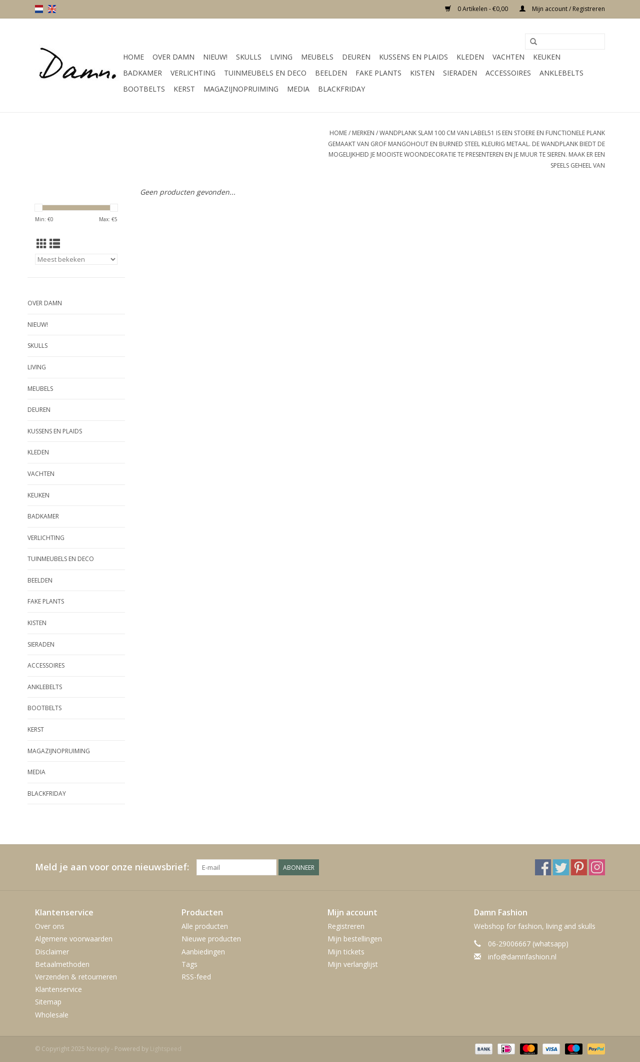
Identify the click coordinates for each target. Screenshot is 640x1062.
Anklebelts (562, 73)
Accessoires (508, 73)
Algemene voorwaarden (73, 938)
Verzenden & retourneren (76, 976)
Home (133, 57)
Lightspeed (166, 1048)
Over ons (49, 926)
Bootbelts (144, 89)
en (52, 9)
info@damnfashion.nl (522, 956)
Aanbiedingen (203, 951)
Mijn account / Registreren (562, 9)
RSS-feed (196, 976)
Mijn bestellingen (355, 938)
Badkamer (142, 73)
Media (298, 89)
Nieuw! (215, 57)
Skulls (249, 57)
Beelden (331, 73)
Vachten (508, 57)
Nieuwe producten (211, 938)
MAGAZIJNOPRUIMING (241, 89)
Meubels (317, 57)
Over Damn (173, 57)
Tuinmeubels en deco (265, 73)
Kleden (470, 57)
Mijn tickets (346, 951)
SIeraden (460, 73)
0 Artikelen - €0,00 (477, 9)
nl (39, 9)
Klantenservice (58, 989)
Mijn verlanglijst (353, 964)
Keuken (546, 57)
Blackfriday (341, 89)
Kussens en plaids (413, 57)
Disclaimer (52, 951)
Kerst (184, 89)
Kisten (422, 73)
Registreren (346, 926)
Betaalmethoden (62, 964)
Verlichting (193, 73)
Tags (190, 964)
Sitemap (48, 1001)
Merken (363, 133)
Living (281, 57)
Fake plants (379, 73)
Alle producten (205, 926)
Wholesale (51, 1014)
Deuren (356, 57)
